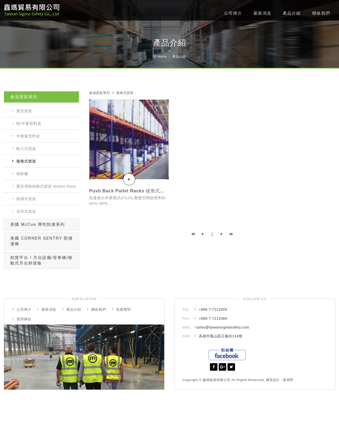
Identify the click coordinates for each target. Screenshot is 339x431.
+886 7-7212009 (213, 309)
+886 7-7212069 (213, 318)
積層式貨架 (26, 199)
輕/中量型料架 (28, 123)
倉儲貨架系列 (23, 97)
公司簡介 (233, 13)
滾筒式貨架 (26, 211)
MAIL (187, 327)
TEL (185, 309)
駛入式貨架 (26, 148)
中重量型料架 (28, 136)
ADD (186, 336)
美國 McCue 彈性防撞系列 (37, 224)
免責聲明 (123, 309)
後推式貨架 (26, 161)
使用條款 (24, 319)
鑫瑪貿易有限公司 (31, 10)
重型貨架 (24, 111)
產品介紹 (292, 13)
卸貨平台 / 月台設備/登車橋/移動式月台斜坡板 (41, 260)
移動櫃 (22, 174)
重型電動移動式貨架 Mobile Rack (46, 186)
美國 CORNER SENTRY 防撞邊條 (41, 241)
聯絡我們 (321, 13)
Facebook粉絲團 (227, 354)
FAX (186, 318)
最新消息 (262, 13)
